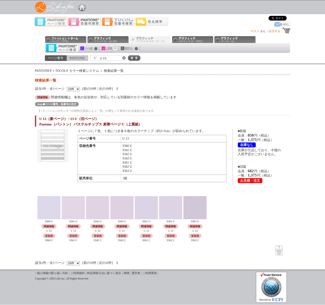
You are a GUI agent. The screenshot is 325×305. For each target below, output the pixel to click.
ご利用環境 (150, 273)
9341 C (73, 240)
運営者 (136, 273)
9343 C (122, 240)
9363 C (195, 240)
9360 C (49, 240)
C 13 (49, 230)
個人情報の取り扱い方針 (52, 273)
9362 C (171, 240)
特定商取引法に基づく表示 (104, 273)
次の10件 (105, 88)
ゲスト (255, 31)
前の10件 (90, 88)
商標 (126, 273)
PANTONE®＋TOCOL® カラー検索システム (67, 71)
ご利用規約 (77, 273)
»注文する (274, 31)
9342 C (98, 240)
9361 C (146, 240)
